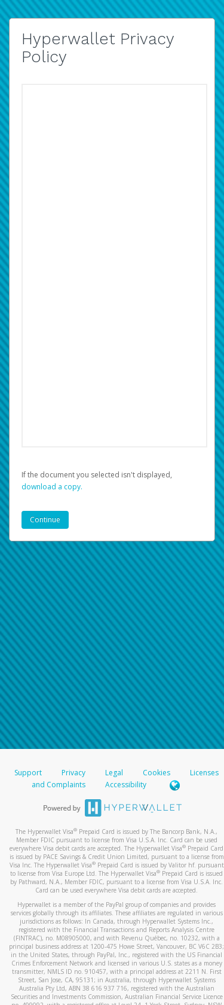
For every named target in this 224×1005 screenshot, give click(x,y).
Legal (114, 773)
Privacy (73, 773)
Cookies (156, 773)
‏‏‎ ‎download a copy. (52, 487)
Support (28, 773)
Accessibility (125, 784)
